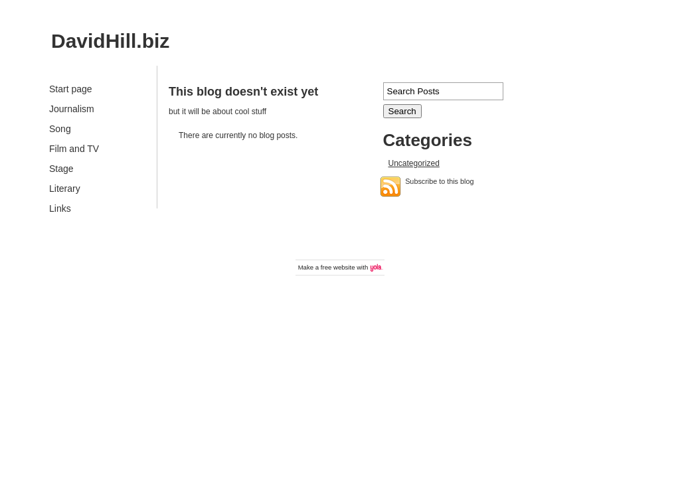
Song (60, 128)
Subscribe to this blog (439, 181)
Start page (70, 89)
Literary (64, 188)
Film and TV (74, 148)
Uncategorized (414, 163)
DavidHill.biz (110, 41)
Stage (61, 168)
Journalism (71, 109)
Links (60, 208)
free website (338, 267)
